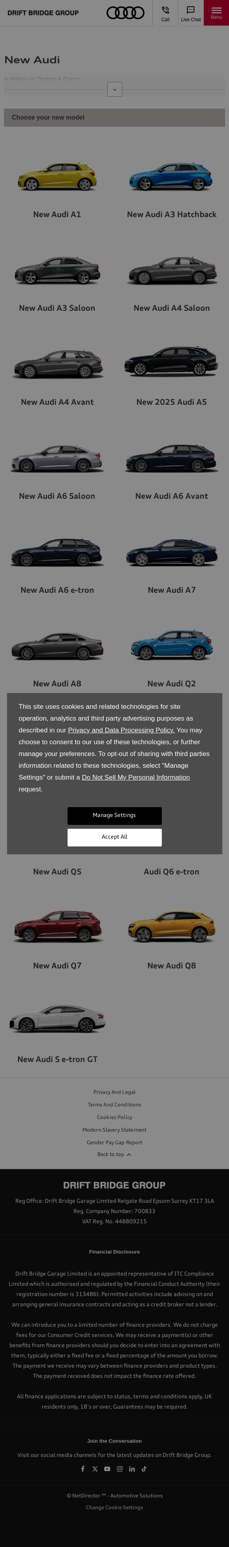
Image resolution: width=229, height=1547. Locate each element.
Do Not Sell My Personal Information (136, 777)
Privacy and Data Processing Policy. (121, 730)
